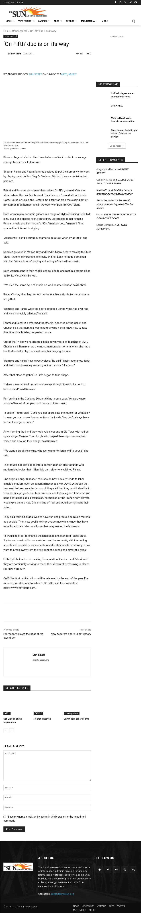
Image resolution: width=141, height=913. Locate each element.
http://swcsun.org (40, 660)
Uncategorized (19, 30)
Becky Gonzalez (105, 199)
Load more (117, 145)
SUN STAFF (35, 74)
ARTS (64, 74)
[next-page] (11, 730)
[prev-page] (5, 730)
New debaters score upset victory (71, 634)
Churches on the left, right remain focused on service (124, 133)
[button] (133, 21)
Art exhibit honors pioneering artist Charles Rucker (114, 203)
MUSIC (73, 74)
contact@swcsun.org (62, 893)
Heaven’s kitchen (42, 718)
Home (6, 30)
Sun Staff (16, 53)
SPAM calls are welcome (76, 718)
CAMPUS (38, 713)
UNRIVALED (117, 105)
